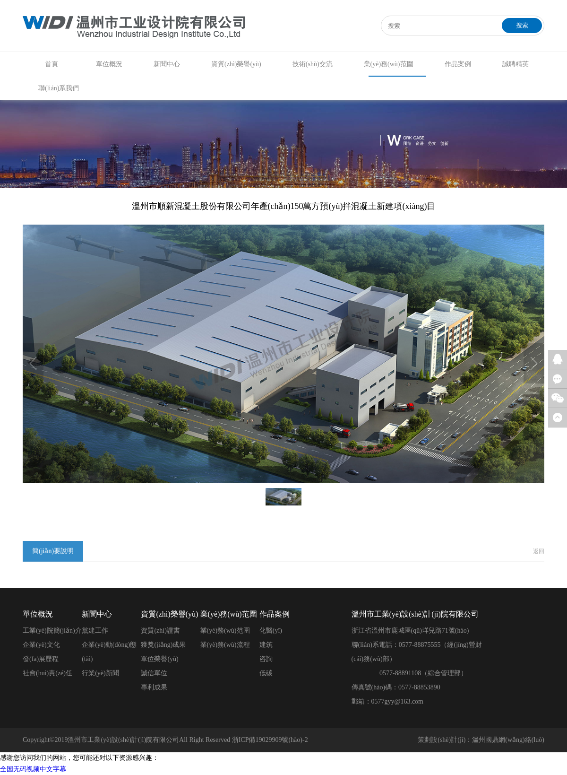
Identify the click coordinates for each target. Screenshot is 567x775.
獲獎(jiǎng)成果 (163, 644)
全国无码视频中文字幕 (33, 769)
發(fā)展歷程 (41, 658)
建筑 (266, 644)
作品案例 (458, 64)
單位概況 (109, 64)
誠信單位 (154, 673)
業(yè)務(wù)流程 (225, 644)
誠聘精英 (515, 64)
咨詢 (266, 658)
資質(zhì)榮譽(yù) (236, 64)
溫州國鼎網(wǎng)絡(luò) (508, 739)
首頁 (51, 64)
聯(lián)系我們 (58, 88)
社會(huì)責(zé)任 (47, 673)
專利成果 (154, 687)
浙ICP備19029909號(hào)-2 (270, 739)
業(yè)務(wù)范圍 (388, 64)
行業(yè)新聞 (100, 673)
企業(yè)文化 (41, 644)
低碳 (266, 673)
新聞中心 (167, 64)
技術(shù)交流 (312, 64)
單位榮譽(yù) (159, 658)
